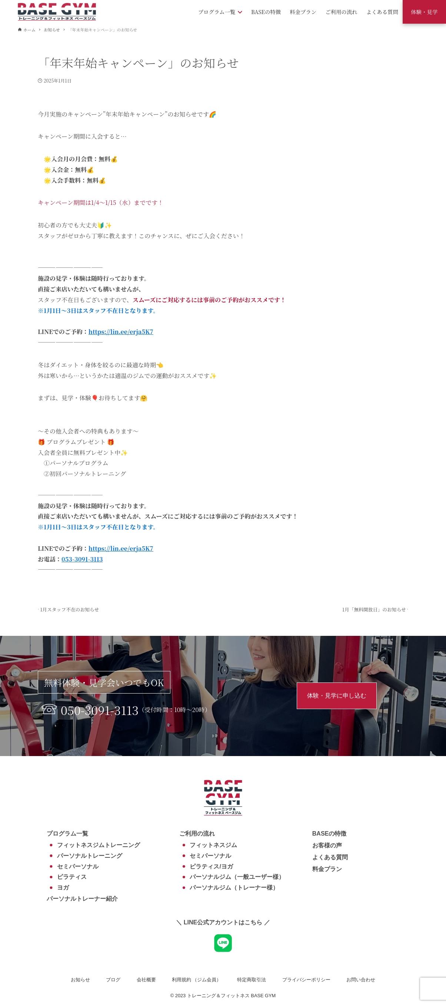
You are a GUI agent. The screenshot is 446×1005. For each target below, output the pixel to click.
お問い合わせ (360, 979)
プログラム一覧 (67, 833)
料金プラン (327, 869)
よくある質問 (330, 857)
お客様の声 (327, 845)
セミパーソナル (78, 866)
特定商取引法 (251, 979)
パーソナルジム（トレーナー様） (234, 887)
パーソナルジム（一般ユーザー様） (237, 877)
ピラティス (72, 877)
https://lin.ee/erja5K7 (121, 331)
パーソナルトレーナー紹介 (82, 899)
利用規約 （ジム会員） (197, 979)
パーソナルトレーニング (89, 856)
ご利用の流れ (197, 833)
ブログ (113, 979)
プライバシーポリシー (306, 979)
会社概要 (146, 979)
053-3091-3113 (82, 559)
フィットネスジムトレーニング (98, 845)
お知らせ (80, 979)
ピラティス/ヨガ (211, 866)
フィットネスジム (213, 845)
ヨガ (63, 887)
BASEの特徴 (329, 833)
